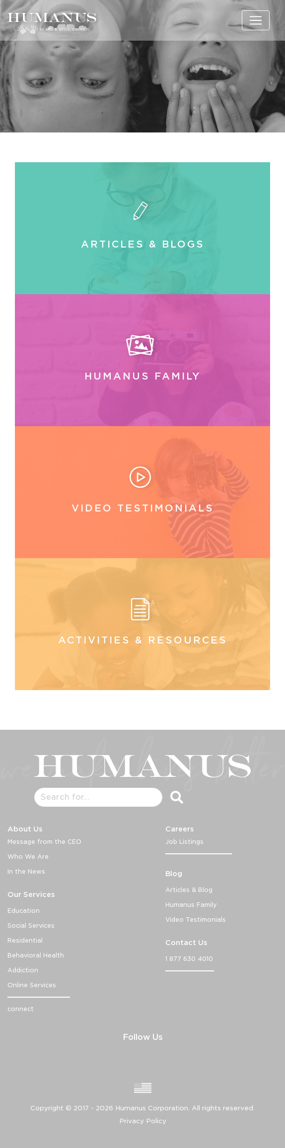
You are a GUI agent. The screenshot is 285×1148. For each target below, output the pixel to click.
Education (23, 910)
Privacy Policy (142, 1121)
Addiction (22, 970)
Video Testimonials (195, 919)
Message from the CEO (44, 841)
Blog (173, 874)
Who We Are (28, 856)
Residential (25, 940)
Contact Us (186, 943)
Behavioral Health (35, 955)
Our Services (31, 894)
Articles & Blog (189, 889)
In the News (26, 871)
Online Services (31, 985)
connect (20, 1009)
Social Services (31, 925)
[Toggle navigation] (256, 20)
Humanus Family (191, 904)
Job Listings (184, 841)
